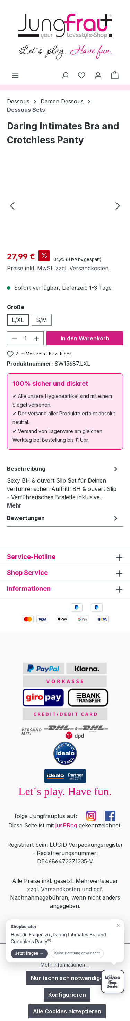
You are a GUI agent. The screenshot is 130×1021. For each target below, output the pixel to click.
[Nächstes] (118, 205)
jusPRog (66, 825)
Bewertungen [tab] (63, 518)
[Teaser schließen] (118, 925)
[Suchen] (65, 75)
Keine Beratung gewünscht (77, 953)
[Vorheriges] (12, 205)
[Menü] (15, 75)
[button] (65, 941)
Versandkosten (60, 889)
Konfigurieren (67, 994)
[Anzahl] (25, 338)
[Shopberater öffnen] (112, 981)
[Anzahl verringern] (14, 338)
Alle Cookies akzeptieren (67, 1011)
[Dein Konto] (98, 75)
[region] (65, 206)
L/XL (18, 319)
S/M (41, 319)
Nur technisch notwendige (67, 978)
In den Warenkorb (85, 338)
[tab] (63, 486)
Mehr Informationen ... (65, 965)
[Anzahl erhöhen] (36, 338)
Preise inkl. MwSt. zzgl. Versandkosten (58, 268)
